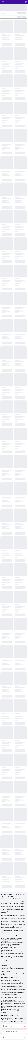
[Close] (24, 1026)
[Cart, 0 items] (26, 2)
